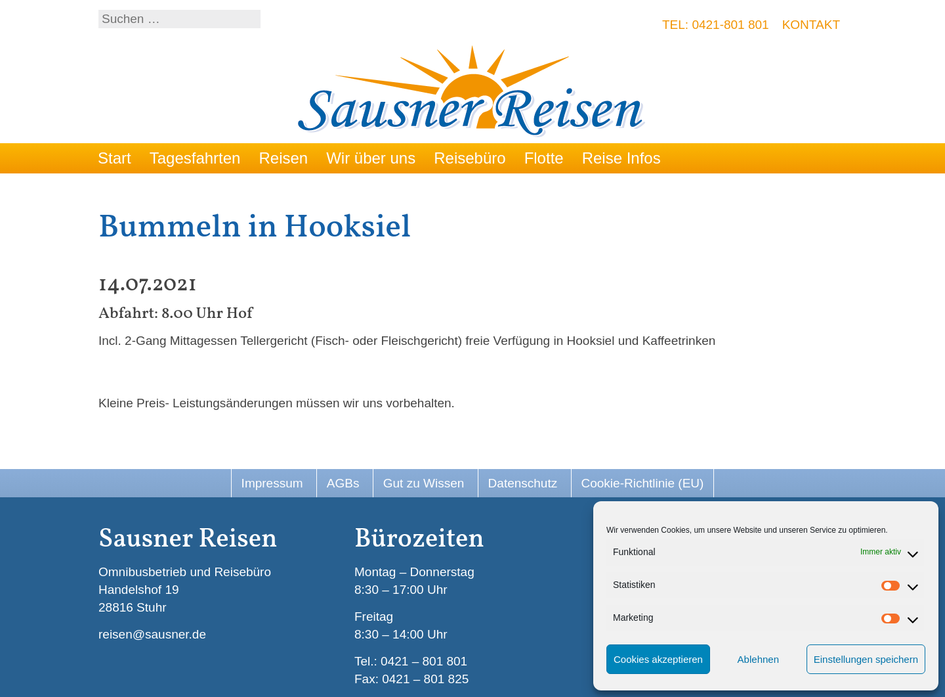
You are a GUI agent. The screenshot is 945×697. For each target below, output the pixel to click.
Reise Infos (621, 158)
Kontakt (811, 25)
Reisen (283, 158)
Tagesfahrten (195, 158)
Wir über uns (370, 158)
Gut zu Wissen (424, 483)
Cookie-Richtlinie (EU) (642, 483)
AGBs (343, 483)
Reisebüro (469, 158)
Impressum (272, 483)
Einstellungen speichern (866, 659)
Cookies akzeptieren (658, 659)
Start (114, 158)
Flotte (544, 158)
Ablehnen (758, 659)
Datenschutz (523, 483)
